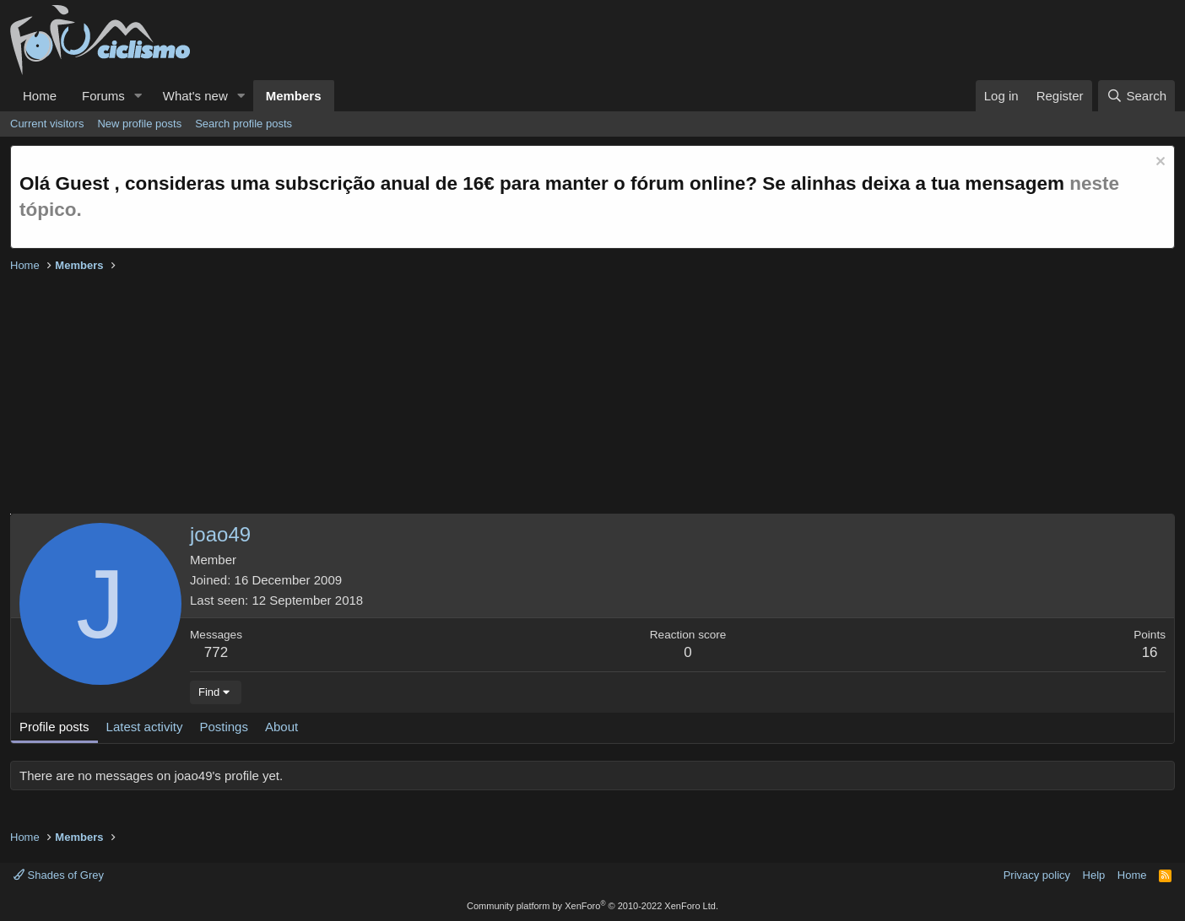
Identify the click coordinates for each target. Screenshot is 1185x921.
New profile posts (139, 123)
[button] (138, 95)
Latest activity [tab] (144, 726)
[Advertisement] (516, 395)
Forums (103, 96)
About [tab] (281, 726)
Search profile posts (243, 123)
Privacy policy (1037, 875)
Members (294, 96)
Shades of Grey (59, 875)
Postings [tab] (223, 726)
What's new (195, 96)
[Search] (1136, 95)
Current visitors (47, 123)
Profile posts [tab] (54, 726)
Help (1094, 875)
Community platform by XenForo (592, 906)
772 (216, 652)
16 (1150, 652)
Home (40, 96)
